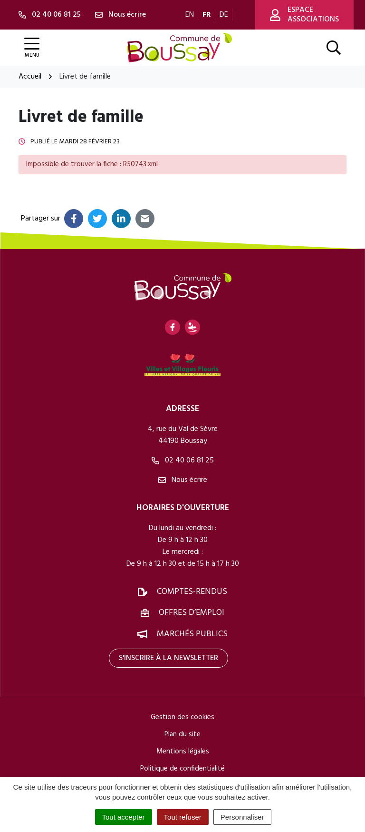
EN (189, 15)
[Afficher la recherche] (333, 48)
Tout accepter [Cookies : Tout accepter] (123, 817)
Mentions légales (182, 751)
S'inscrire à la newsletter (168, 658)
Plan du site (182, 734)
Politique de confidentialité (182, 768)
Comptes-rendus (192, 592)
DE (224, 15)
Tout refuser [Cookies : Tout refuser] (183, 817)
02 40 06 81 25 (183, 460)
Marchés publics (192, 634)
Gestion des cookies (182, 717)
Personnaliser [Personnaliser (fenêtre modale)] (242, 817)
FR (206, 15)
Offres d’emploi (191, 613)
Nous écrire (182, 480)
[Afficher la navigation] (32, 48)
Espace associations (304, 15)
